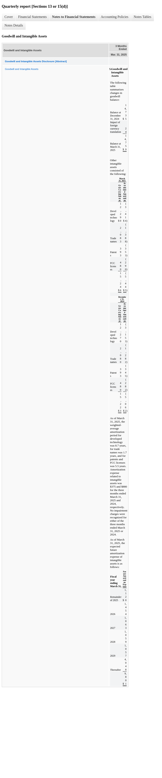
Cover (8, 17)
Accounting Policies (114, 17)
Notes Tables (142, 17)
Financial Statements (32, 17)
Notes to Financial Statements (73, 17)
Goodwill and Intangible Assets (21, 69)
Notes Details (13, 25)
